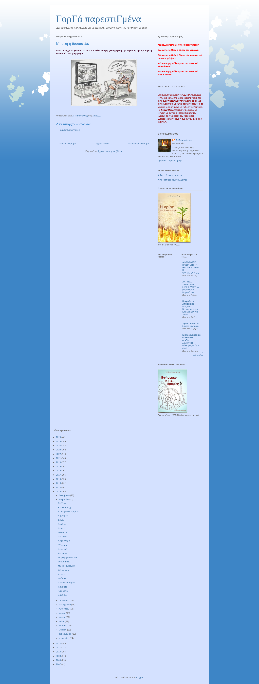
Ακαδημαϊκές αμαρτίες (68, 511)
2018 (58, 470)
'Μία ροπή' (63, 591)
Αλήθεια (62, 524)
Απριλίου (63, 625)
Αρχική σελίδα (102, 143)
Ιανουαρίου (64, 638)
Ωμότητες (62, 578)
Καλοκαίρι (62, 587)
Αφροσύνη (63, 553)
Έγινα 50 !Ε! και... (191, 323)
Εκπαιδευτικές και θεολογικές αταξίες (191, 337)
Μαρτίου (63, 630)
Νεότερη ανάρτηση (67, 143)
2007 (58, 664)
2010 (58, 651)
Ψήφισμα (62, 545)
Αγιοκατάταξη (64, 507)
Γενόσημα (62, 532)
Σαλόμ (61, 520)
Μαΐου (62, 621)
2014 (58, 487)
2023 (58, 449)
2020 (58, 462)
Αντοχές (62, 528)
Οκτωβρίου (64, 600)
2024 (58, 445)
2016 (58, 479)
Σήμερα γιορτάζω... (191, 326)
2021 (58, 458)
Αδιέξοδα (62, 595)
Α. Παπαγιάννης (184, 140)
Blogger (139, 677)
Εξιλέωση (62, 503)
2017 (58, 475)
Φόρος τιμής (64, 570)
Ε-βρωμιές (63, 515)
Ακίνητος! (62, 549)
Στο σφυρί (62, 536)
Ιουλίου (62, 613)
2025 (58, 441)
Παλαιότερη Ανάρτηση (139, 143)
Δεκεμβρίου (64, 495)
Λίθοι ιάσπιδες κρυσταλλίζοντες (172, 180)
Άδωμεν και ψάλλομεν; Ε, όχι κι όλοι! (191, 345)
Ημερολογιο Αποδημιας (188, 302)
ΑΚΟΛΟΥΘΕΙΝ (189, 262)
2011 (58, 647)
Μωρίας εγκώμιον (66, 566)
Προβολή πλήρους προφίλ (170, 160)
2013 (58, 491)
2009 (58, 656)
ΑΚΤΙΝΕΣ (187, 281)
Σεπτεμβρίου (65, 604)
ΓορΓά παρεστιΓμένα (98, 18)
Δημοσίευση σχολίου (70, 130)
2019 (58, 466)
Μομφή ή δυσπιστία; (67, 557)
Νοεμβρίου (64, 499)
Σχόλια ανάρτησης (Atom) (110, 151)
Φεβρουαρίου (65, 634)
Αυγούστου (64, 609)
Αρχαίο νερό (64, 540)
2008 (58, 660)
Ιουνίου (62, 617)
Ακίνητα (61, 574)
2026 (58, 437)
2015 (58, 483)
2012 (58, 643)
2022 (58, 454)
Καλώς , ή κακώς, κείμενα (170, 175)
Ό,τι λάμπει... (64, 561)
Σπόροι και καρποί (66, 582)
